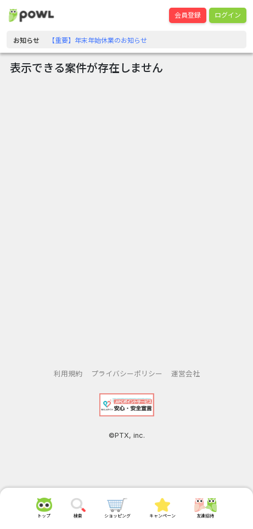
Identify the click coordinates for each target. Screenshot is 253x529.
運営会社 (185, 374)
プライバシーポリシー (126, 374)
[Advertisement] (126, 217)
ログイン (228, 15)
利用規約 (68, 374)
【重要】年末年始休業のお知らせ (97, 40)
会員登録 (188, 15)
